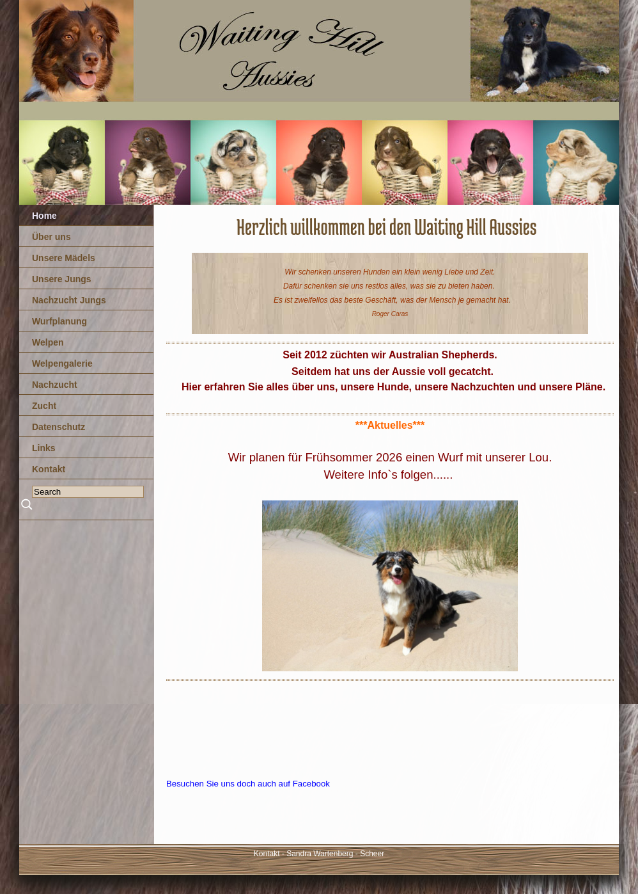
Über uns (51, 237)
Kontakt (48, 469)
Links (44, 448)
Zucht (44, 406)
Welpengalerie (62, 363)
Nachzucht (54, 384)
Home (44, 216)
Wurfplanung (59, 321)
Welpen (48, 342)
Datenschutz (58, 427)
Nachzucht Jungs (69, 300)
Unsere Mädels (63, 258)
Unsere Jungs (61, 279)
